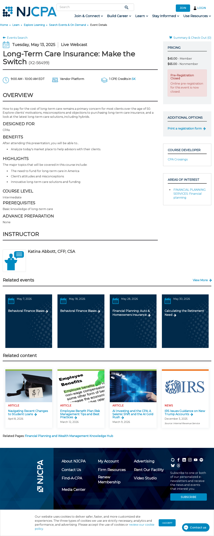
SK (133, 79)
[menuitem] (88, 16)
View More (200, 280)
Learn (15, 25)
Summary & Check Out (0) (190, 37)
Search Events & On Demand (67, 25)
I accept (167, 523)
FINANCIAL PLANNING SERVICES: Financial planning (189, 193)
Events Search (15, 37)
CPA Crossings (178, 159)
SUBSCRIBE (188, 497)
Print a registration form (185, 128)
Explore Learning (34, 25)
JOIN (183, 8)
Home (4, 25)
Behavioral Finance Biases (26, 311)
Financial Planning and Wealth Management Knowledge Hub (69, 436)
